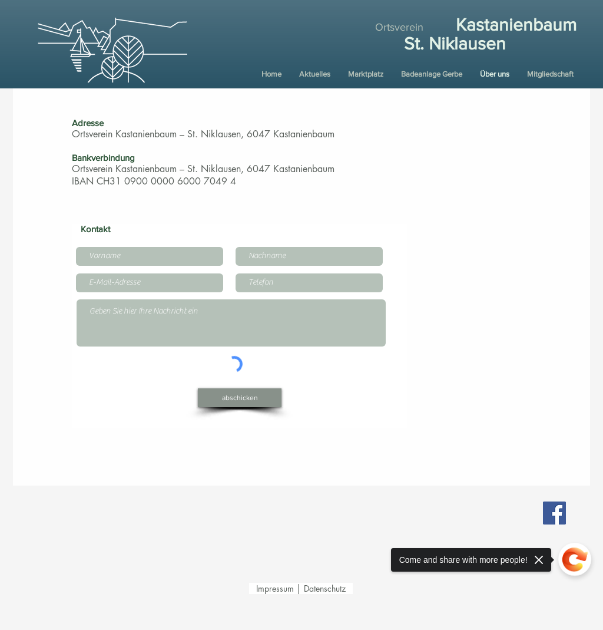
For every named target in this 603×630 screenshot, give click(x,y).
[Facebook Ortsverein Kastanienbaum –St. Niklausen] (554, 513)
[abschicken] (239, 397)
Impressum (276, 588)
